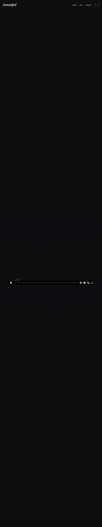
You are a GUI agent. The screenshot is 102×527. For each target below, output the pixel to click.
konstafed (9, 5)
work (74, 5)
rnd (80, 5)
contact (88, 5)
